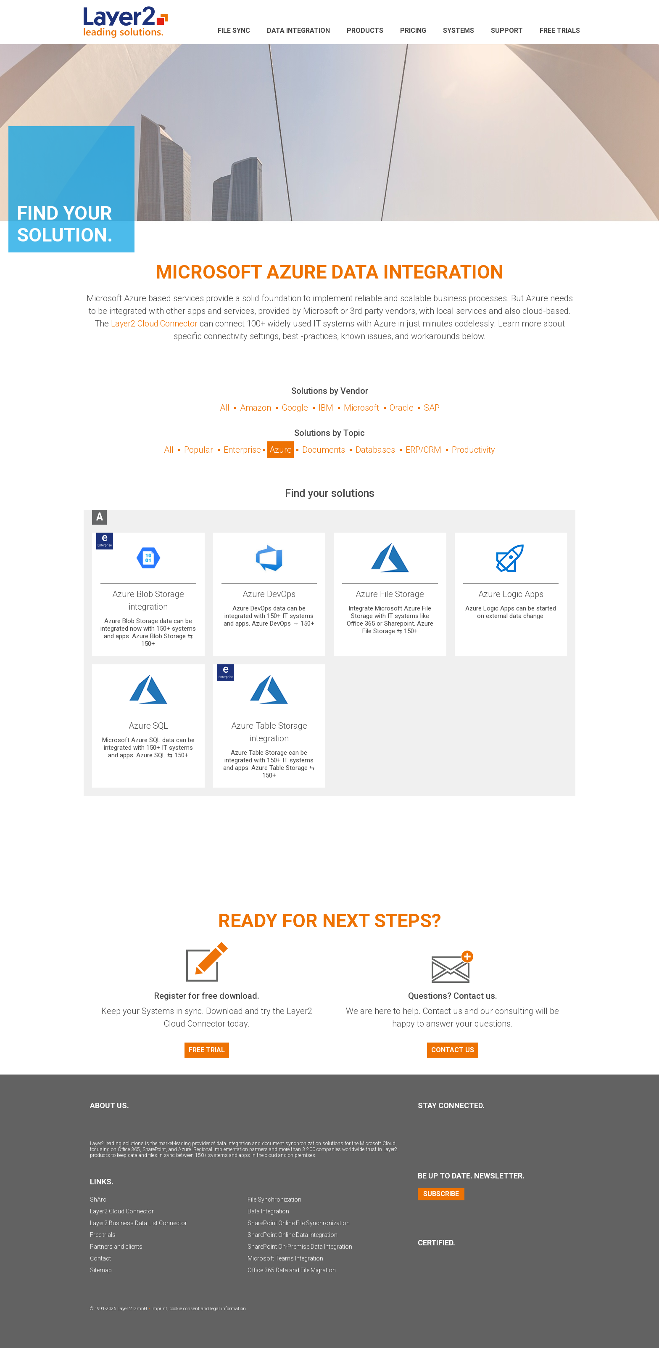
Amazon (255, 408)
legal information (228, 1308)
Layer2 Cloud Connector (154, 323)
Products (365, 30)
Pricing (413, 30)
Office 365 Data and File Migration (292, 1270)
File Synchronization (274, 1199)
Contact (100, 1258)
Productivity (473, 450)
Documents (323, 450)
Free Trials (560, 30)
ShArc (98, 1199)
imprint (159, 1308)
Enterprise (242, 450)
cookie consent (185, 1308)
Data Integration (298, 30)
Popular (198, 450)
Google (295, 408)
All (224, 408)
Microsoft (361, 408)
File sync (234, 30)
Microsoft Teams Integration (285, 1258)
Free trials (103, 1234)
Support (507, 30)
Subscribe (441, 1194)
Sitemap (101, 1270)
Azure (280, 450)
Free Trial (207, 1050)
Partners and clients (116, 1246)
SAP (432, 408)
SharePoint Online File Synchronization (299, 1223)
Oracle (402, 408)
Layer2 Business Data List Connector (138, 1223)
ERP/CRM (423, 450)
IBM (326, 408)
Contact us (452, 1050)
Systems (458, 30)
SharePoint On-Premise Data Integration (300, 1246)
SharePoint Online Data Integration (292, 1234)
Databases (375, 450)
